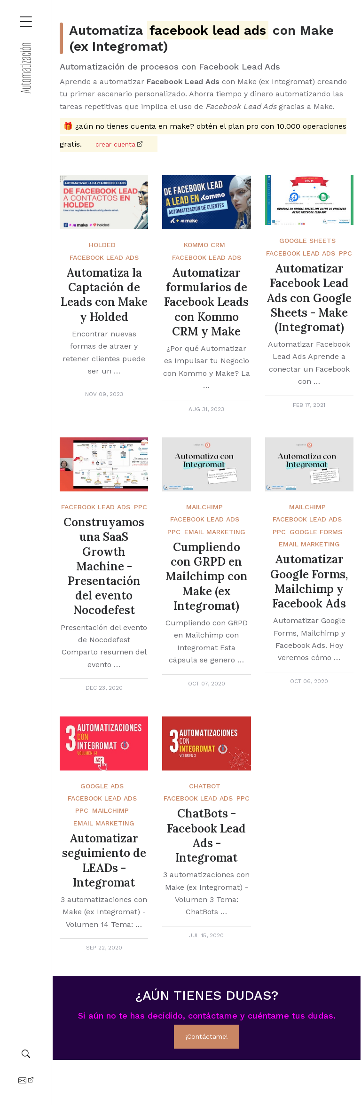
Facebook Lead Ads (104, 257)
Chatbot (204, 786)
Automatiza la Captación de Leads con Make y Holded (104, 294)
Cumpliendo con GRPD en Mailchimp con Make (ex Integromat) (206, 576)
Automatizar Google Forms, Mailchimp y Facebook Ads (309, 581)
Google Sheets (307, 240)
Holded (102, 245)
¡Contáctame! (206, 1036)
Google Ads (102, 786)
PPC (345, 253)
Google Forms (316, 532)
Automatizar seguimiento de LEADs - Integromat (104, 860)
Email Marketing (214, 532)
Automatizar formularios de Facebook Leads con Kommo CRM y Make (206, 302)
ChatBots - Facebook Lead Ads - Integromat (206, 835)
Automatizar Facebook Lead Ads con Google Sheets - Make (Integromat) (309, 298)
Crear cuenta (115, 144)
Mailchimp (204, 507)
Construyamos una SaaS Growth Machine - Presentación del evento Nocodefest (103, 566)
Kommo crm (204, 245)
